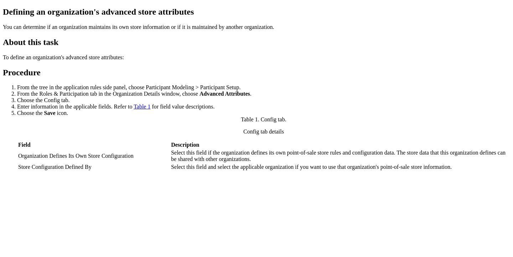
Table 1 (142, 107)
